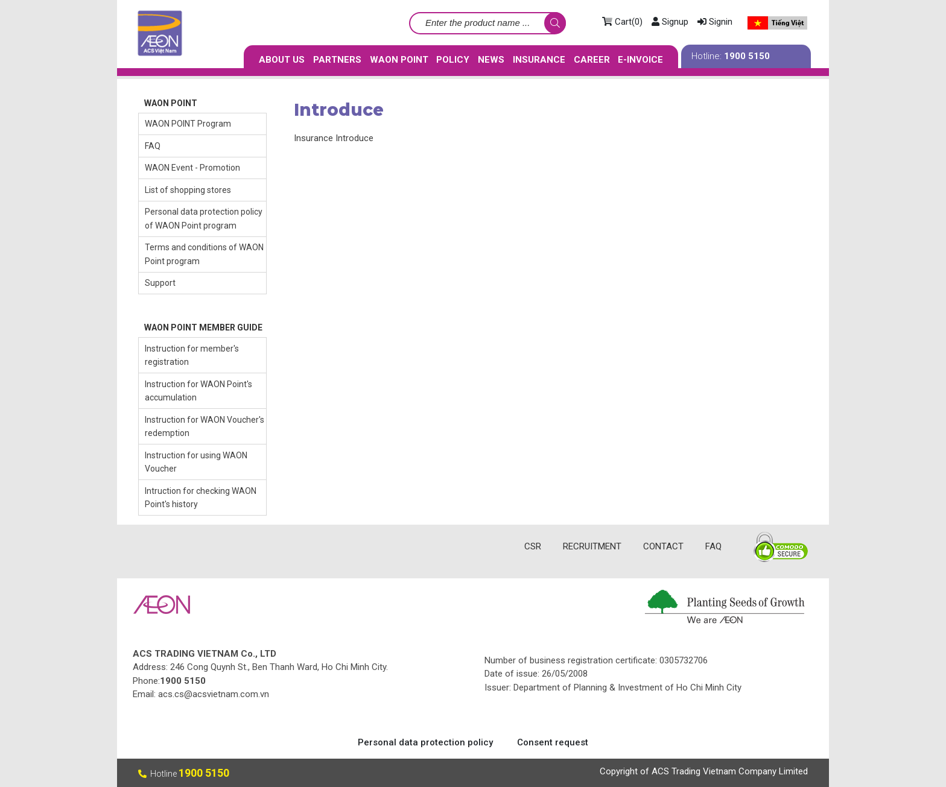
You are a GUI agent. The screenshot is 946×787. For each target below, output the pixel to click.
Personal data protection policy (425, 742)
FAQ (152, 146)
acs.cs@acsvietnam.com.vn (213, 694)
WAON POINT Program (188, 123)
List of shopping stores (188, 190)
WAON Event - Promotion (192, 167)
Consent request (552, 742)
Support (160, 283)
